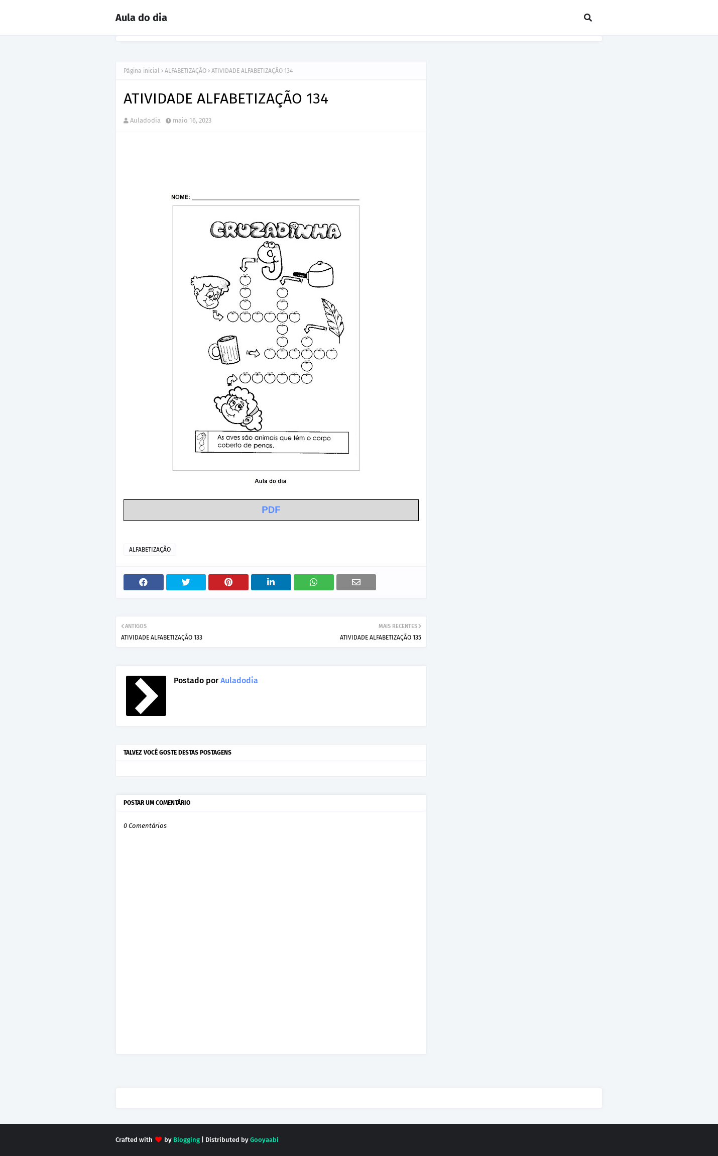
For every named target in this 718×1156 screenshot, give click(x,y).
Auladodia (145, 120)
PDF (271, 509)
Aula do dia (141, 18)
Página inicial (142, 70)
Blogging (186, 1139)
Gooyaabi (264, 1139)
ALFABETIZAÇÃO (185, 70)
